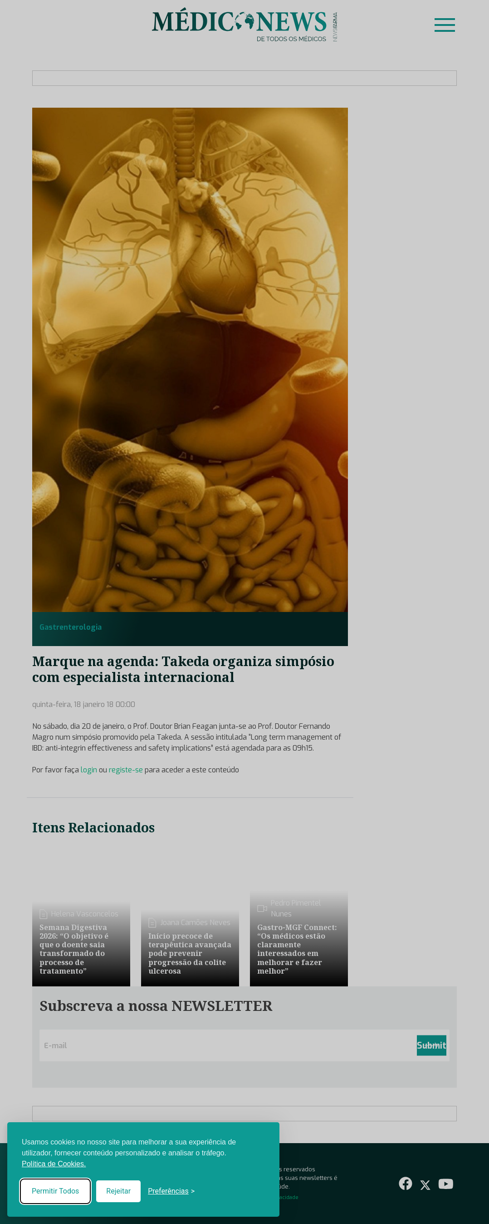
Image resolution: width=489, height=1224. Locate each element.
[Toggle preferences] (171, 1191)
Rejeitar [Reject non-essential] (118, 1191)
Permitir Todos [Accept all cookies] (55, 1191)
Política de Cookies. (54, 1164)
